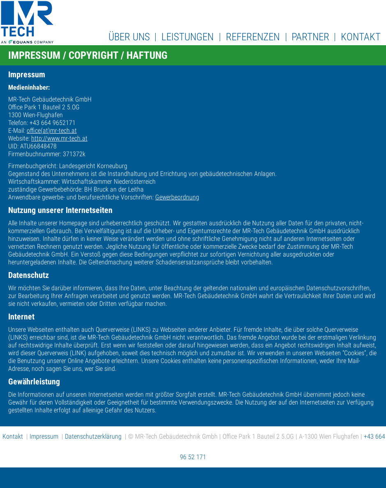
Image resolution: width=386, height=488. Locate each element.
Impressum (44, 436)
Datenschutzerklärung (93, 436)
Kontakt (12, 436)
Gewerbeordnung (177, 197)
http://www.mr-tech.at (59, 138)
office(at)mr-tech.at (52, 130)
